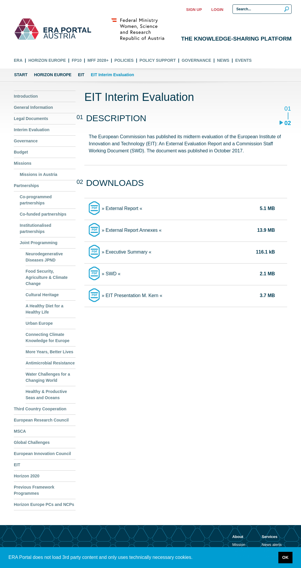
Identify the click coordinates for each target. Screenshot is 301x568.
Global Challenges (32, 442)
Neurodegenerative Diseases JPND (44, 256)
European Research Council (41, 420)
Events (243, 60)
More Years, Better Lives (49, 351)
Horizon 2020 (26, 476)
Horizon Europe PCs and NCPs (44, 504)
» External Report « (122, 208)
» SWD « (111, 273)
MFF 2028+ (97, 60)
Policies (123, 60)
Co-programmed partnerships (36, 199)
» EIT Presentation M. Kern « (132, 295)
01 (288, 109)
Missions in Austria (38, 174)
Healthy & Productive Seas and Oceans (46, 394)
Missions (22, 163)
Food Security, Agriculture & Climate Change (47, 277)
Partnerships (26, 185)
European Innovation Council (42, 453)
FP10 (76, 60)
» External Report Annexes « (132, 230)
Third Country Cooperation (40, 409)
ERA (18, 60)
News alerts (272, 544)
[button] (194, 558)
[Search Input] (262, 9)
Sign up (194, 9)
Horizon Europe (47, 60)
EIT (81, 74)
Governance (196, 60)
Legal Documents (31, 118)
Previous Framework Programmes (34, 490)
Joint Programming (38, 242)
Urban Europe (39, 323)
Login (217, 9)
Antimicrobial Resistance (50, 363)
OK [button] (285, 557)
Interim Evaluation (31, 129)
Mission (238, 544)
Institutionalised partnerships (35, 228)
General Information (33, 107)
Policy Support (158, 60)
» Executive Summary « (126, 251)
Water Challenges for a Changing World (48, 377)
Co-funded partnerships (43, 214)
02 (288, 123)
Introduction (26, 96)
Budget (21, 152)
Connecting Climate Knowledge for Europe (47, 337)
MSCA (20, 431)
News (223, 60)
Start (21, 74)
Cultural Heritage (42, 294)
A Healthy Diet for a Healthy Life (44, 309)
